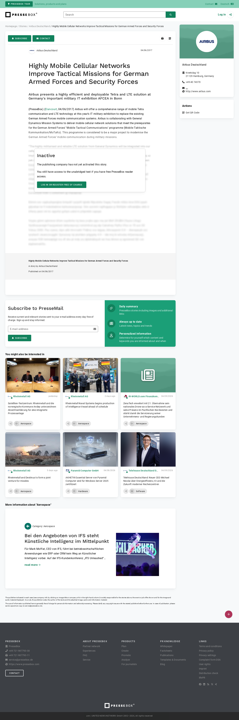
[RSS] (208, 684)
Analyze (125, 659)
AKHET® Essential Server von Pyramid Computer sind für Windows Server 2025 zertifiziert (87, 481)
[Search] (171, 14)
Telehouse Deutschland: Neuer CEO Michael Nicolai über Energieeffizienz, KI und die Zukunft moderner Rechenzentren (146, 481)
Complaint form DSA (210, 659)
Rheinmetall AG (22, 396)
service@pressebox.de (33, 606)
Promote (126, 655)
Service (86, 659)
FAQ (85, 655)
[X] (212, 684)
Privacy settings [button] (207, 655)
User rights (205, 664)
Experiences (89, 650)
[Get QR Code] (170, 38)
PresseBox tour (19, 4)
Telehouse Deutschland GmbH (145, 470)
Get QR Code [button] (192, 112)
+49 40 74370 (193, 82)
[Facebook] (200, 684)
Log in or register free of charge (61, 185)
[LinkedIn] (204, 684)
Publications (166, 655)
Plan (123, 646)
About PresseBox (95, 641)
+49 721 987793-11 (19, 655)
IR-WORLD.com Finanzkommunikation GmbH (153, 396)
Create (125, 650)
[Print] (162, 38)
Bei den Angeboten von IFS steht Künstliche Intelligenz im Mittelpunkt (67, 538)
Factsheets (166, 650)
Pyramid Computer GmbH (85, 470)
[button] (10, 423)
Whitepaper (166, 646)
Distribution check (208, 673)
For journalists (129, 664)
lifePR (202, 677)
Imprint (203, 668)
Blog (162, 664)
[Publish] (228, 614)
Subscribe (19, 38)
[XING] (216, 684)
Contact (43, 38)
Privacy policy (206, 650)
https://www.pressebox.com (24, 664)
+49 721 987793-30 (19, 650)
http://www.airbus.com (198, 91)
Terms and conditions (210, 646)
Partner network (91, 646)
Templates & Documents (173, 659)
